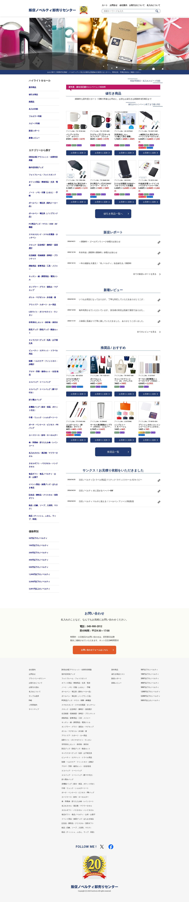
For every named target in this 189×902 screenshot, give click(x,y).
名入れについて (153, 5)
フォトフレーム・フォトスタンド (42, 175)
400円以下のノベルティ (38, 560)
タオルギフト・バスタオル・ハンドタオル (43, 465)
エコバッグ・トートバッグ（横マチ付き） (43, 391)
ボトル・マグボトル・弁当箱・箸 (42, 297)
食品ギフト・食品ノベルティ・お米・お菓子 (42, 475)
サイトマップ (34, 709)
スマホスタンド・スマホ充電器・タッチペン (43, 236)
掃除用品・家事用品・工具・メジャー (43, 267)
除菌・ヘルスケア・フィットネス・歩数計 (43, 362)
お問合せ (113, 5)
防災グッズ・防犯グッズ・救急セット (43, 331)
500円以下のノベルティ (38, 567)
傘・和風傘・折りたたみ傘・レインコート (43, 444)
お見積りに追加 (77, 153)
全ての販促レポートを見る (144, 274)
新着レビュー (34, 138)
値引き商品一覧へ (113, 213)
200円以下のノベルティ (38, 553)
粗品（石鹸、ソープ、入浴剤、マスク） (43, 507)
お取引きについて (137, 5)
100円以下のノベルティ (38, 545)
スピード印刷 (34, 123)
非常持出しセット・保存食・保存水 (43, 322)
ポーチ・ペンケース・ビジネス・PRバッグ (43, 426)
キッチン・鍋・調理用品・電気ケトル (43, 278)
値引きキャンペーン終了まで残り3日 (144, 104)
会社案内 (123, 5)
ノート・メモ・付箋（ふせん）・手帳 (43, 194)
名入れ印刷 (33, 109)
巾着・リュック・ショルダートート (43, 417)
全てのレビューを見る (146, 332)
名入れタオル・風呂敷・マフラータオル (43, 454)
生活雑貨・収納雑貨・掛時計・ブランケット (43, 257)
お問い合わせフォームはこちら (94, 650)
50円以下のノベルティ (38, 538)
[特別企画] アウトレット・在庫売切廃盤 (43, 158)
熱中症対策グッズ (36, 167)
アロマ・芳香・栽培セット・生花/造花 (43, 373)
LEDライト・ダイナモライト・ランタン (43, 313)
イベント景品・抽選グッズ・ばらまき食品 (43, 486)
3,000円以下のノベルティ (39, 582)
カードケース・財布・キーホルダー (43, 435)
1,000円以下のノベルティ (39, 574)
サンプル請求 (34, 696)
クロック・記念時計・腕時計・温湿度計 (43, 246)
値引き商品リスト (118, 674)
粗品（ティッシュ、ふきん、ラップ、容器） (42, 517)
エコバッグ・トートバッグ (40, 382)
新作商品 (32, 87)
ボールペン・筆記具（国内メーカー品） (43, 204)
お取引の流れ (34, 687)
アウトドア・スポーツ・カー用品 (42, 305)
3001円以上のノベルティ (150, 700)
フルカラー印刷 (35, 116)
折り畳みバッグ (35, 400)
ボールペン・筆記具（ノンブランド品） (43, 215)
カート (105, 5)
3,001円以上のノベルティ (39, 589)
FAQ (30, 700)
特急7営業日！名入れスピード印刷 (145, 81)
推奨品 (31, 102)
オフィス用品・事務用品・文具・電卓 (43, 183)
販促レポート (34, 131)
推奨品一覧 (113, 451)
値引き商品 (33, 94)
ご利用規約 (33, 705)
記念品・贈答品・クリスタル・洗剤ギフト (43, 496)
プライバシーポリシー (37, 678)
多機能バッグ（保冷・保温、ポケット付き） (43, 408)
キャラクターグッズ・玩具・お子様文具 (43, 341)
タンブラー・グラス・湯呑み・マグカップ (43, 288)
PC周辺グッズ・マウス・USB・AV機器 (43, 225)
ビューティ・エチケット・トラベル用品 (43, 352)
